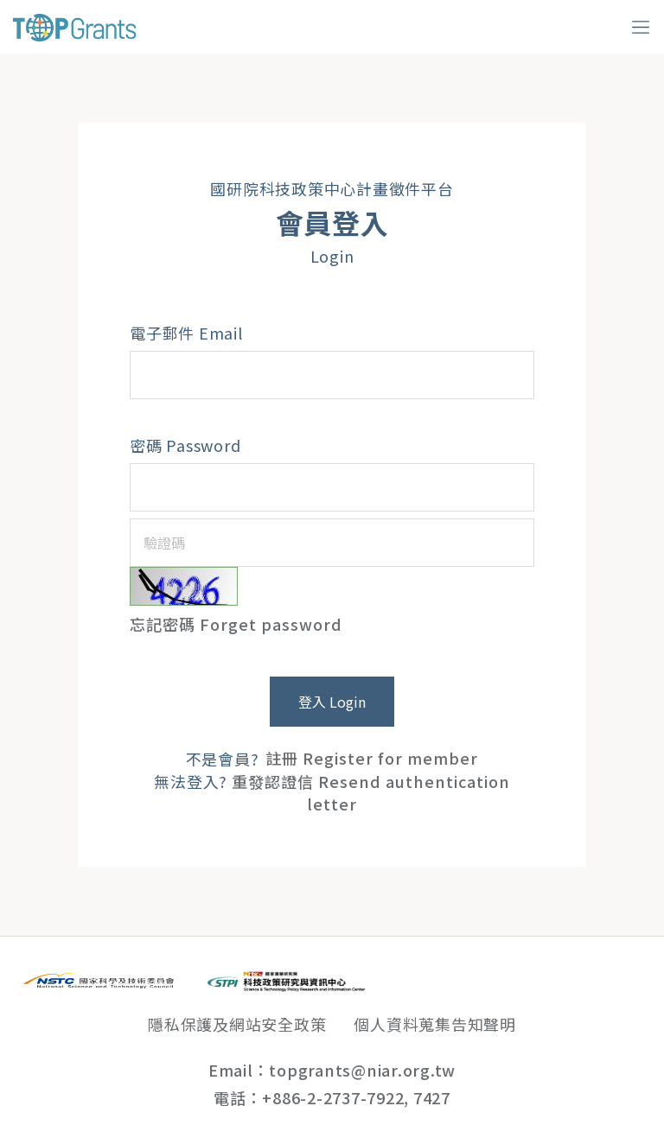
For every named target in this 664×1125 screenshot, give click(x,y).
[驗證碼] (332, 542)
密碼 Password (185, 445)
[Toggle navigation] (640, 27)
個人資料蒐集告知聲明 (435, 1024)
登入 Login (332, 701)
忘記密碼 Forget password (236, 624)
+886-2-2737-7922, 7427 (356, 1097)
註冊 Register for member (371, 758)
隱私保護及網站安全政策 (237, 1024)
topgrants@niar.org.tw (362, 1069)
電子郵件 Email (186, 332)
